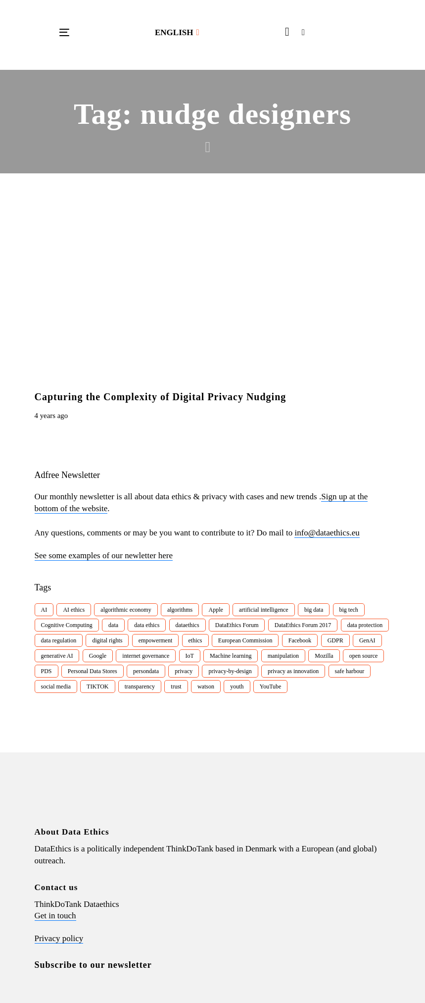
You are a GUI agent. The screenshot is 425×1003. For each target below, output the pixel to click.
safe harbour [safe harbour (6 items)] (350, 671)
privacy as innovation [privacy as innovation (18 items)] (293, 671)
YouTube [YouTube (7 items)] (271, 686)
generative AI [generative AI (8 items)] (57, 655)
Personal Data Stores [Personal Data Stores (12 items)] (92, 671)
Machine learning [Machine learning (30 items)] (230, 655)
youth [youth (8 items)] (236, 686)
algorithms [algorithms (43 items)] (179, 609)
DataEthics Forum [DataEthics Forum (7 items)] (237, 625)
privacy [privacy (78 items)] (183, 671)
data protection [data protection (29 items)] (365, 625)
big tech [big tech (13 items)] (348, 609)
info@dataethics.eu (326, 532)
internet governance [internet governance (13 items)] (145, 655)
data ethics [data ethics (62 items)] (146, 625)
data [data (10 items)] (113, 625)
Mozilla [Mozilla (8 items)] (324, 655)
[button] (177, 33)
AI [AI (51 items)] (44, 609)
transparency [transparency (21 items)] (140, 686)
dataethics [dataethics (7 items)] (187, 625)
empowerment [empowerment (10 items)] (156, 640)
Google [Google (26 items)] (97, 655)
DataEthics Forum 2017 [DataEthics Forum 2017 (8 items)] (303, 625)
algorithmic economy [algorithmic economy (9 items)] (125, 609)
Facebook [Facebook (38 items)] (300, 640)
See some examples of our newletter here (104, 555)
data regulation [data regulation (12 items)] (59, 640)
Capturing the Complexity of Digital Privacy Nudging (160, 396)
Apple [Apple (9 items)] (215, 609)
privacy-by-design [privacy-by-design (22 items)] (229, 671)
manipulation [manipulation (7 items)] (283, 655)
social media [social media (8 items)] (56, 686)
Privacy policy (59, 938)
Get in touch (55, 915)
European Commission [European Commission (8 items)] (245, 640)
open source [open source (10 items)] (363, 655)
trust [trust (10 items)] (176, 686)
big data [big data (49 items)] (313, 609)
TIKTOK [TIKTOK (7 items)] (97, 686)
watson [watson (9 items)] (205, 686)
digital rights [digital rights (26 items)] (107, 640)
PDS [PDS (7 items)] (46, 671)
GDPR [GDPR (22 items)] (335, 640)
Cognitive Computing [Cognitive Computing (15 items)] (67, 625)
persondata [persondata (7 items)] (146, 671)
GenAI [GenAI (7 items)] (367, 640)
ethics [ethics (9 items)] (195, 640)
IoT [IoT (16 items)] (190, 655)
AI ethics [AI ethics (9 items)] (74, 609)
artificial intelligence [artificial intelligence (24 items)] (263, 609)
